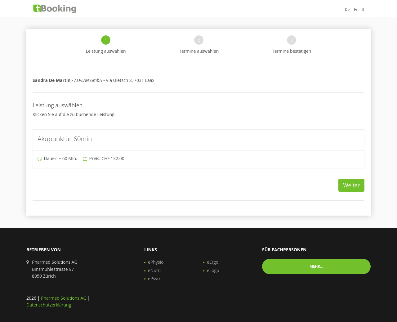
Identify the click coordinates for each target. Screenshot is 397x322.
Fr (355, 9)
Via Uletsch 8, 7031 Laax (93, 80)
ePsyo (154, 278)
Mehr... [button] (316, 266)
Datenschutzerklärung (48, 305)
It (363, 9)
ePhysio (156, 262)
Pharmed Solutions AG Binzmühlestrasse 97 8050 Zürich (55, 269)
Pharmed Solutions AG (64, 298)
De (347, 9)
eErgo (212, 262)
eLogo (213, 270)
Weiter (351, 185)
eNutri (154, 270)
